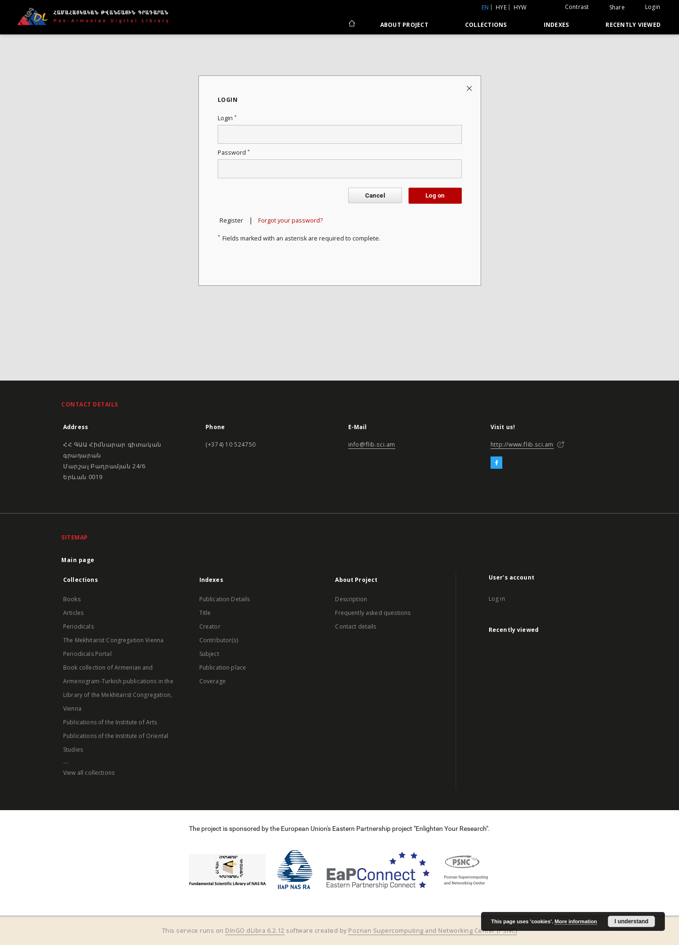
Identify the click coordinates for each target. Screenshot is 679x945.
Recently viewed (633, 25)
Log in (497, 599)
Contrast (577, 7)
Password (234, 153)
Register (231, 220)
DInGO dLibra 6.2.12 (255, 931)
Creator (210, 626)
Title (205, 613)
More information (576, 921)
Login (652, 7)
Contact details (355, 626)
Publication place (222, 667)
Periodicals (78, 626)
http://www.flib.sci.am (522, 444)
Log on (434, 195)
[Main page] (351, 24)
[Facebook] (496, 463)
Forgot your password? (290, 220)
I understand (631, 921)
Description (351, 599)
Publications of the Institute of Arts (110, 722)
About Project (404, 25)
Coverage (212, 681)
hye (501, 7)
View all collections (89, 773)
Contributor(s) (218, 640)
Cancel (375, 195)
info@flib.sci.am (372, 444)
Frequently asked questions (372, 613)
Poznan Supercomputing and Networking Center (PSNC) (432, 931)
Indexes (556, 25)
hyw (520, 7)
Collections (486, 25)
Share (617, 7)
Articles (73, 613)
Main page (78, 560)
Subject (209, 654)
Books (72, 599)
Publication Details (224, 599)
